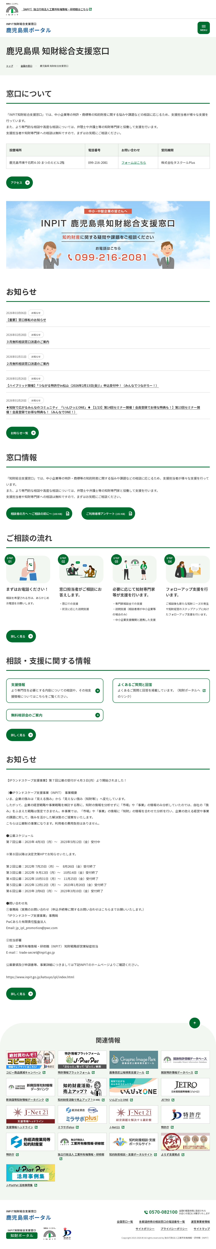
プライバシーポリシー (174, 1229)
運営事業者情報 (200, 1221)
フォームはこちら (133, 162)
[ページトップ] (195, 1023)
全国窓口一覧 (125, 1221)
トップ (9, 65)
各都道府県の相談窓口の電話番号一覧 (162, 1221)
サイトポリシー (145, 1229)
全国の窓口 (26, 65)
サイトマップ (202, 1229)
